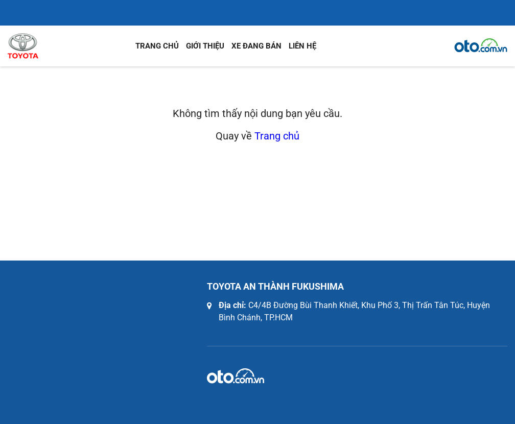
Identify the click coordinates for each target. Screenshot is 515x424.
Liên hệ (302, 46)
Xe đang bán (256, 46)
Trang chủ (157, 46)
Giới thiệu (205, 46)
